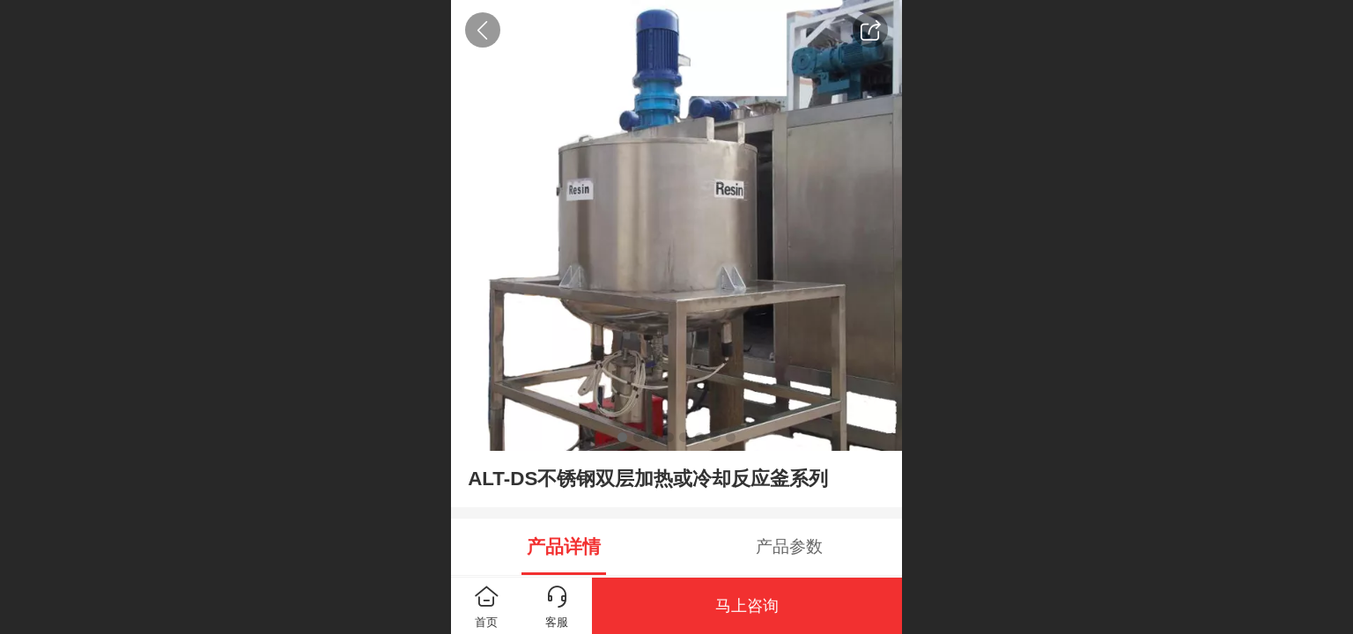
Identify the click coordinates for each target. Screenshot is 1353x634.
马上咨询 (747, 606)
